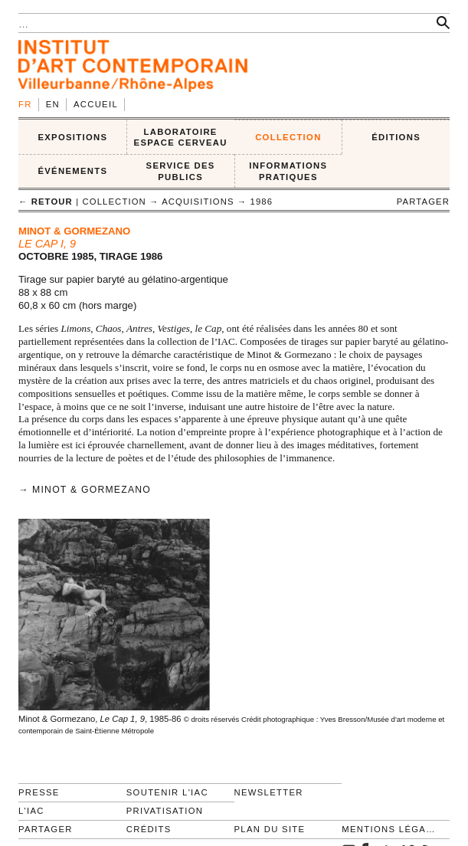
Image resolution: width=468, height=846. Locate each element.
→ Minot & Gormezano (84, 489)
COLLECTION (288, 137)
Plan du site (270, 829)
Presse (39, 792)
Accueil (96, 104)
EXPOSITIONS (72, 137)
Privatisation (165, 810)
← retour (45, 201)
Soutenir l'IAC (167, 792)
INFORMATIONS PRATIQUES (288, 171)
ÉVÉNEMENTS (72, 170)
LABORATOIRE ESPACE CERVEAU (180, 137)
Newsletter (268, 792)
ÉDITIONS (396, 137)
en (53, 104)
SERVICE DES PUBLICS (180, 171)
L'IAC (31, 810)
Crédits (149, 829)
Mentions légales (389, 829)
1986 (261, 201)
